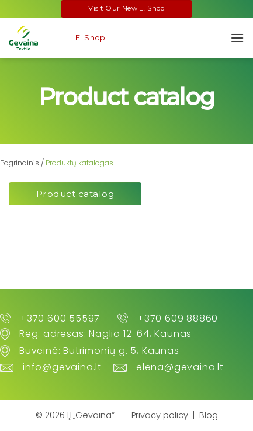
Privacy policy (159, 415)
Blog (208, 415)
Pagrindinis (19, 163)
